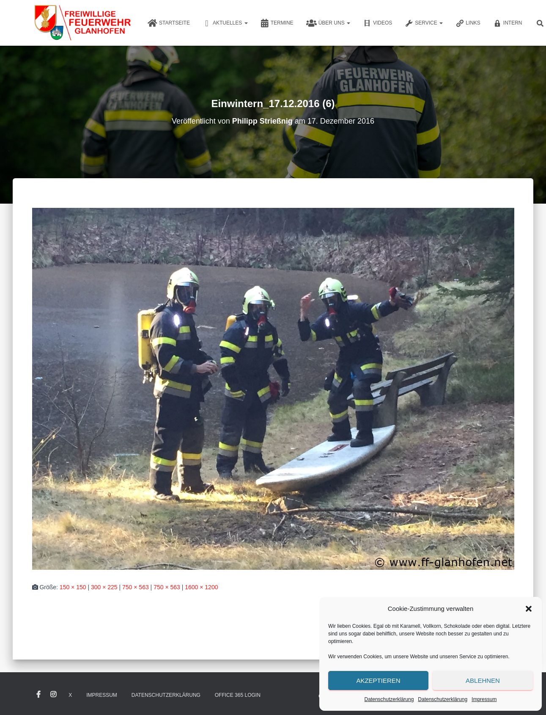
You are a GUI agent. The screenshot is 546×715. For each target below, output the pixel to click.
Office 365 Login (238, 695)
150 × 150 (73, 587)
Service (424, 23)
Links (467, 23)
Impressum (484, 699)
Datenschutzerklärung (389, 699)
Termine (277, 23)
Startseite (169, 23)
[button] (528, 609)
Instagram (53, 694)
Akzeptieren (378, 680)
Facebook (38, 694)
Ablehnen (483, 680)
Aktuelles (225, 23)
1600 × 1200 (201, 587)
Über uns (328, 23)
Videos (377, 23)
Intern (507, 23)
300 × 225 (104, 587)
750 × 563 (135, 587)
